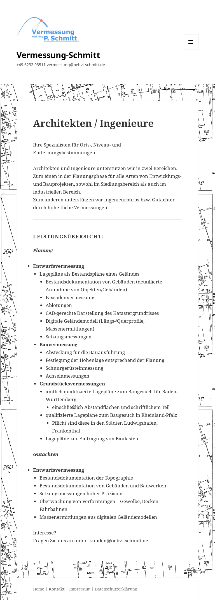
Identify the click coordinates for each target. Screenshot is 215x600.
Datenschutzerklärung (116, 589)
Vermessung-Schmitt (58, 54)
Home (38, 589)
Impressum (79, 589)
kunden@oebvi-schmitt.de (118, 540)
